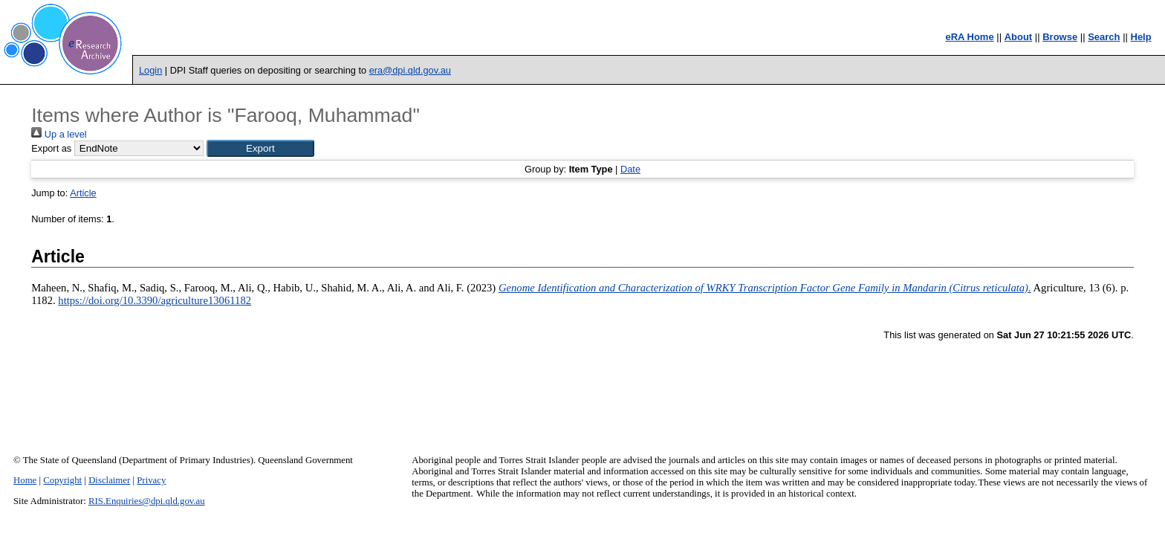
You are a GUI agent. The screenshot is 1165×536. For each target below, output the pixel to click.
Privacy (151, 480)
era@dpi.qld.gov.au (410, 70)
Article (83, 192)
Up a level (58, 134)
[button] (260, 148)
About (1019, 36)
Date (630, 169)
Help (1141, 36)
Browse (1059, 36)
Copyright (62, 480)
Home (24, 480)
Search (1104, 36)
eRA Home (969, 36)
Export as (51, 148)
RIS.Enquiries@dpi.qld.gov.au (146, 501)
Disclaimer (109, 480)
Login (150, 70)
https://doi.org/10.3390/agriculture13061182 (154, 300)
